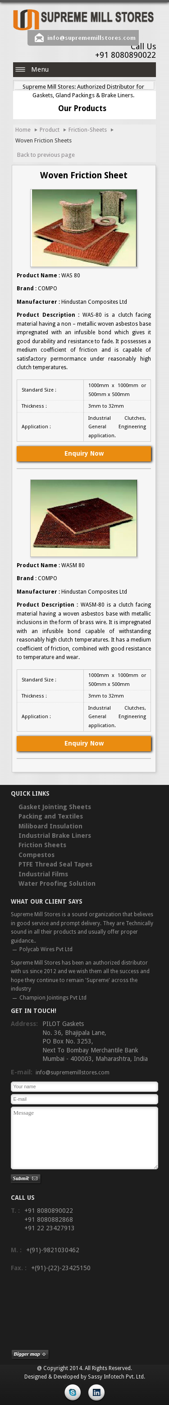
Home (23, 129)
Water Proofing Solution (57, 883)
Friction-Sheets (88, 129)
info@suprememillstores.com (91, 37)
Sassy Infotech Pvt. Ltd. (116, 1377)
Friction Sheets (42, 845)
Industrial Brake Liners (54, 835)
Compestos (36, 854)
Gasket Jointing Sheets (54, 806)
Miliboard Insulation (50, 826)
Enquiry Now (84, 453)
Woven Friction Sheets (43, 140)
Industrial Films (43, 874)
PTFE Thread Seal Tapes (55, 864)
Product (49, 129)
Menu (40, 69)
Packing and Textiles (50, 816)
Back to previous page (46, 154)
